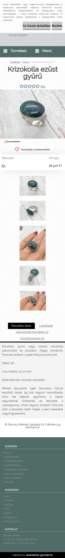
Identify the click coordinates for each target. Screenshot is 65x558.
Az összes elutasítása (36, 25)
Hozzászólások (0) (32, 338)
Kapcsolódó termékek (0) (32, 332)
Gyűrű (26, 62)
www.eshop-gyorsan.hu (39, 555)
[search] (55, 35)
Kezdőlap (15, 62)
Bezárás (57, 25)
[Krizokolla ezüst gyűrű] (32, 90)
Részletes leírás (21, 325)
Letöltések (46, 325)
